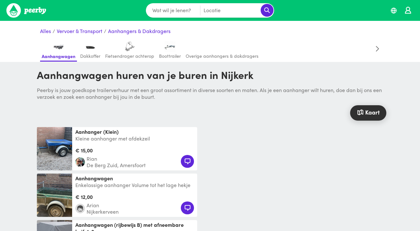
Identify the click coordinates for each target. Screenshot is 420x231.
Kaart (368, 112)
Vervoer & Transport (79, 31)
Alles (45, 31)
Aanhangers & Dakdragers (139, 31)
